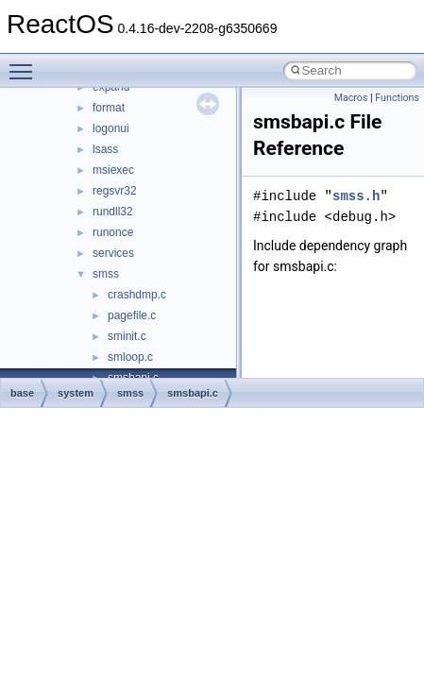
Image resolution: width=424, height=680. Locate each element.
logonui (111, 128)
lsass (105, 149)
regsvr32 (115, 190)
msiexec (113, 170)
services (113, 253)
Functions (397, 98)
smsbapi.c (192, 393)
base (22, 393)
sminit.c (127, 336)
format (109, 107)
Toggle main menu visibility (25, 63)
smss (106, 273)
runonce (113, 232)
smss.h (356, 196)
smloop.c (130, 357)
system (75, 393)
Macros (351, 98)
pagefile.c (132, 315)
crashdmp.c (137, 294)
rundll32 (113, 211)
